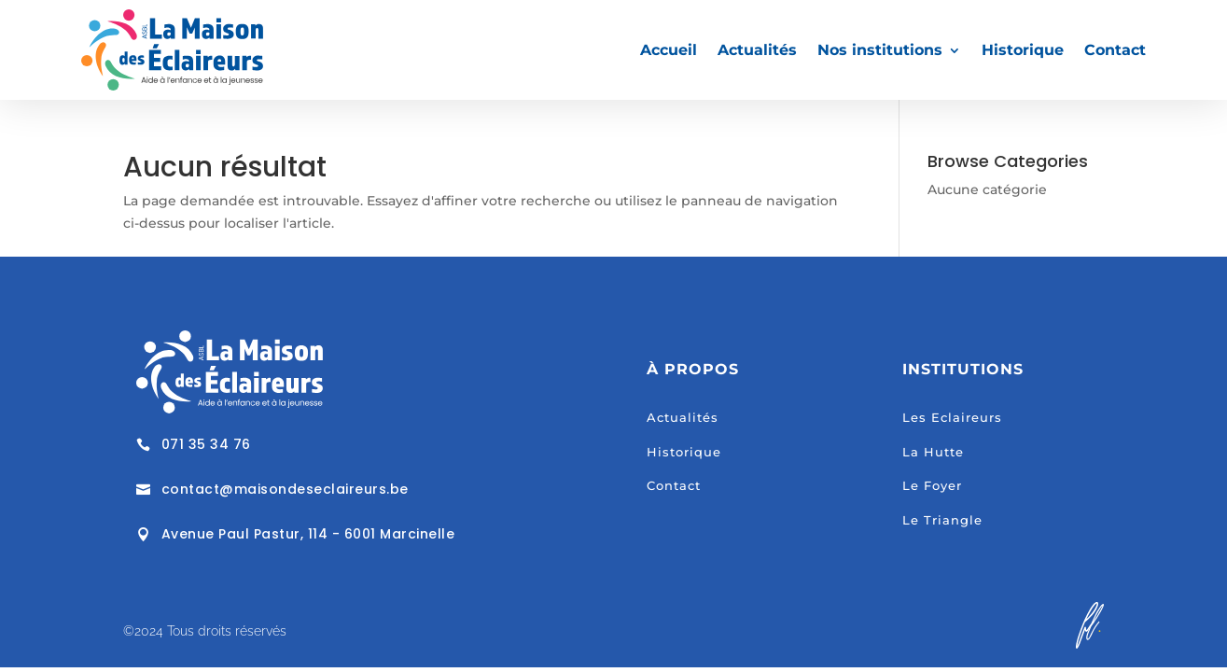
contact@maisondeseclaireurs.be (285, 489)
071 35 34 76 (206, 444)
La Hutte (933, 451)
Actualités (757, 50)
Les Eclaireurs (952, 417)
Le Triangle (942, 519)
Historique (1023, 50)
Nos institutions (879, 50)
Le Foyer (932, 485)
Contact (1115, 50)
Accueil (668, 50)
